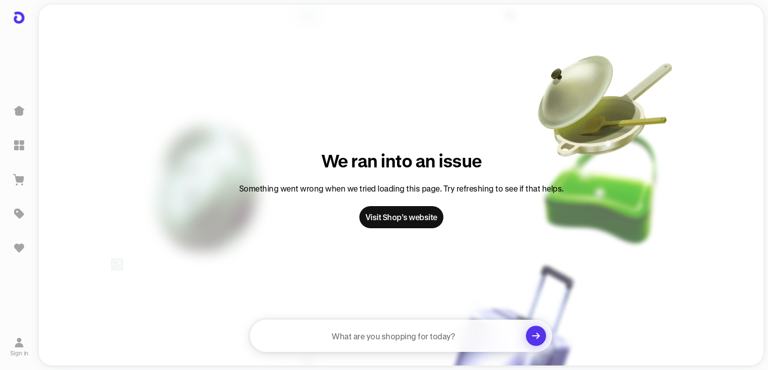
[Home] (19, 111)
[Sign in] (19, 346)
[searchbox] (401, 336)
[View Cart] (19, 179)
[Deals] (19, 214)
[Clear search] (536, 336)
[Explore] (19, 145)
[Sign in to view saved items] (19, 248)
